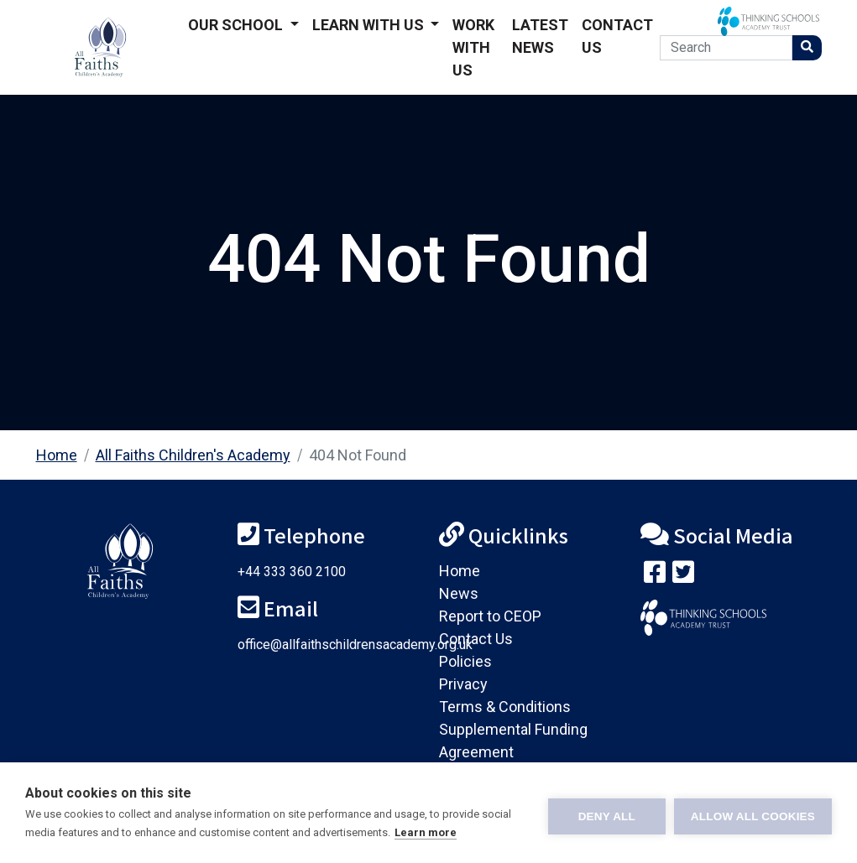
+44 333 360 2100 (292, 572)
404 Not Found (357, 455)
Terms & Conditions (505, 706)
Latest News (540, 36)
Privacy (463, 684)
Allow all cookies (753, 813)
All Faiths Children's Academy (193, 455)
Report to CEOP (490, 616)
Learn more (426, 832)
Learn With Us (369, 25)
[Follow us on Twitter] (683, 576)
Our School (237, 25)
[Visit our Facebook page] (655, 576)
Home (56, 455)
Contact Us (617, 36)
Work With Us (473, 47)
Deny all (606, 813)
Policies (465, 661)
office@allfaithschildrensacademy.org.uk (355, 644)
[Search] (726, 47)
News (458, 593)
